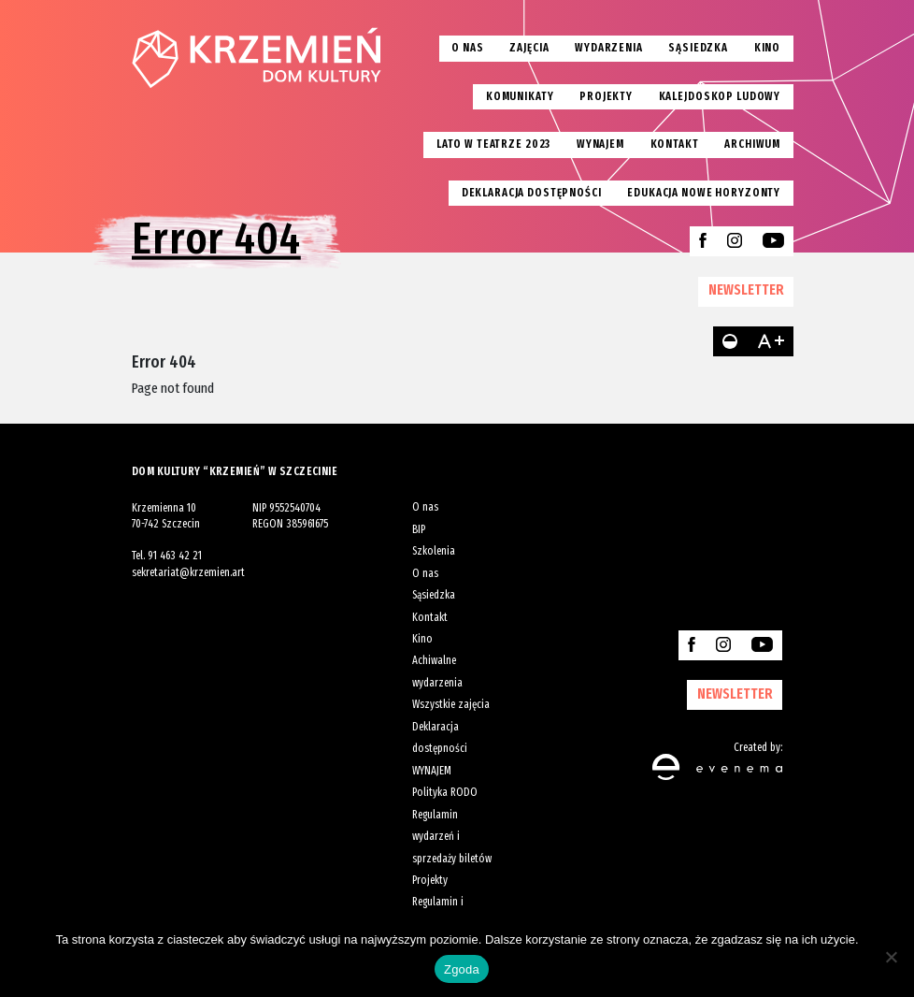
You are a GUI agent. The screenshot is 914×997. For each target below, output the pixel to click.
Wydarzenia (609, 47)
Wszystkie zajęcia (451, 704)
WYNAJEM (431, 770)
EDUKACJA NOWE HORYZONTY (703, 192)
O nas (467, 47)
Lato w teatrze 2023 (493, 144)
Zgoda (461, 969)
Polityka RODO (445, 792)
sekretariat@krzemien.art (188, 572)
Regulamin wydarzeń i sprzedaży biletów (452, 836)
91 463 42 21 (175, 555)
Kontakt (674, 144)
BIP (418, 529)
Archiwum (752, 144)
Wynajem (600, 144)
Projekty (606, 96)
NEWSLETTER (746, 289)
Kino (767, 47)
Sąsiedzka (698, 47)
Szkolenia (433, 550)
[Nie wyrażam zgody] (890, 956)
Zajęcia (529, 47)
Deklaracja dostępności (532, 192)
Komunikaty (520, 96)
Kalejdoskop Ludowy (720, 96)
